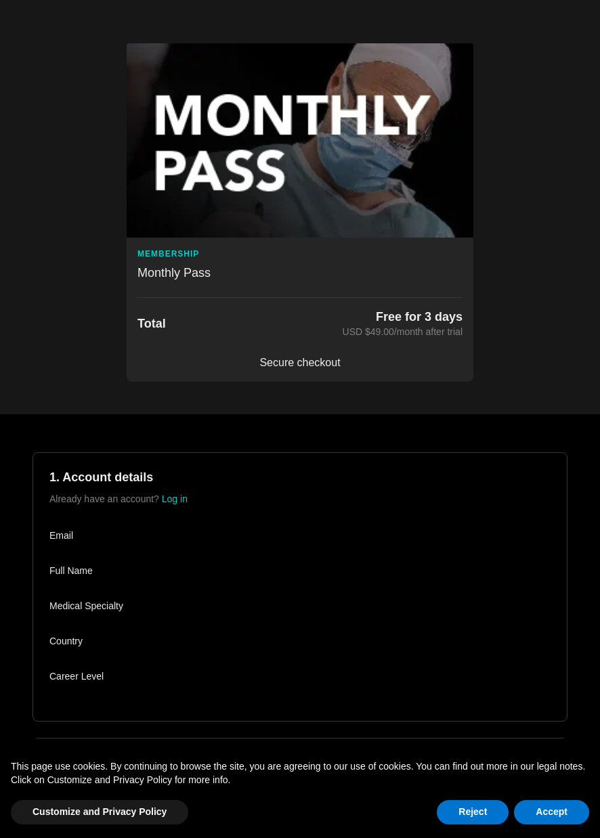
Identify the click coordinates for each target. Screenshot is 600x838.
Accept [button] (551, 811)
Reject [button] (472, 811)
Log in (175, 498)
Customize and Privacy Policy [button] (100, 811)
